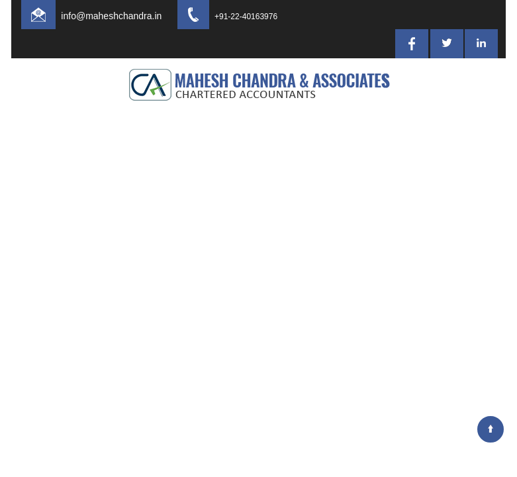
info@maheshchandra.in (123, 16)
